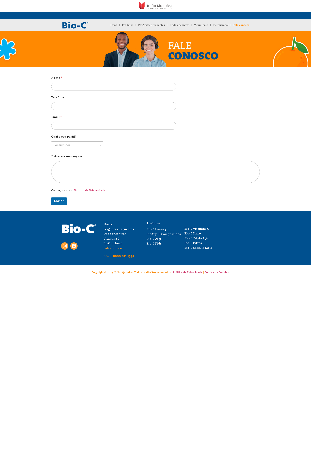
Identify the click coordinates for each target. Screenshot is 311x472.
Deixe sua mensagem (66, 156)
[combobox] (53, 106)
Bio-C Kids (154, 243)
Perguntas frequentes (151, 25)
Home (113, 25)
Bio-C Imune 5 (156, 229)
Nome (56, 78)
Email (56, 117)
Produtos (127, 25)
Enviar (59, 201)
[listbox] (77, 145)
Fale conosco (241, 25)
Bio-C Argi (154, 239)
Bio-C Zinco (192, 233)
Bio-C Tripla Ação (196, 238)
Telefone (57, 97)
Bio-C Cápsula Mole (198, 248)
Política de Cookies (217, 272)
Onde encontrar (179, 25)
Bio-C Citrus (193, 243)
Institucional (220, 25)
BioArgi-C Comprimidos (164, 234)
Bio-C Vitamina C (196, 228)
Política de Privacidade (89, 190)
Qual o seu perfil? (63, 136)
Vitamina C (201, 25)
